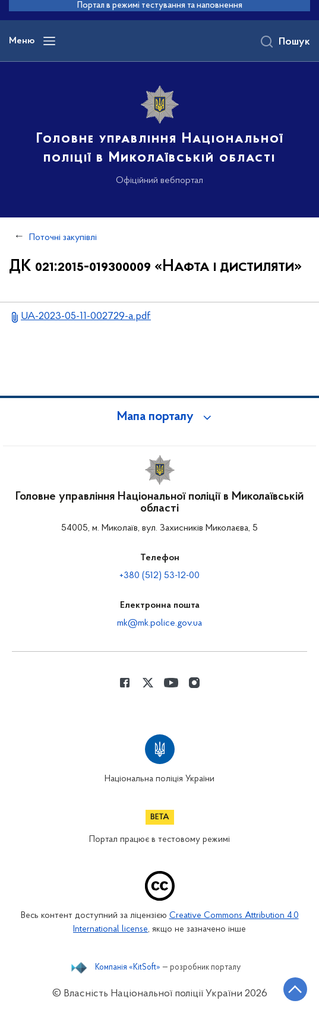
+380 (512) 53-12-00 (159, 575)
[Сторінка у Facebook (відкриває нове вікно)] (125, 683)
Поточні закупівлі (63, 237)
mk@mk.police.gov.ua (159, 623)
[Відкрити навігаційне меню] (49, 41)
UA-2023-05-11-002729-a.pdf (86, 316)
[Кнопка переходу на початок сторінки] (295, 989)
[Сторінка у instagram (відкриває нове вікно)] (194, 683)
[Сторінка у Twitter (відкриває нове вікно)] (148, 683)
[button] (159, 417)
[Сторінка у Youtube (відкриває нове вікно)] (171, 683)
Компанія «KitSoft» (127, 968)
